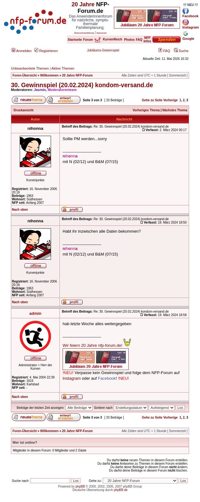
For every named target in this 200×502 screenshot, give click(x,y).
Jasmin (40, 90)
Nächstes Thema (174, 110)
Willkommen (49, 75)
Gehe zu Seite (152, 100)
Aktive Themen (62, 68)
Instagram (72, 378)
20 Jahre (83, 4)
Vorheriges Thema (146, 110)
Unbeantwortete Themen (30, 68)
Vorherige (170, 100)
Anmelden (22, 51)
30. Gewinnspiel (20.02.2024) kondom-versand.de (82, 85)
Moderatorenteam (62, 90)
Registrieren (46, 51)
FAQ (164, 51)
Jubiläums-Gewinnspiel (103, 50)
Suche (181, 51)
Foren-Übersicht (25, 75)
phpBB (80, 486)
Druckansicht (23, 110)
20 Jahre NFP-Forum (77, 75)
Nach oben (20, 209)
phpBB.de (121, 490)
